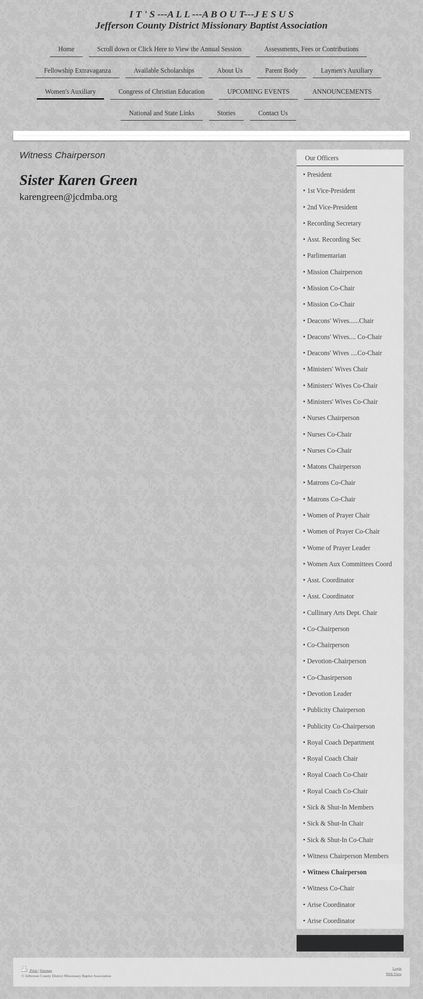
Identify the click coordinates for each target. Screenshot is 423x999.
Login (397, 968)
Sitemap (46, 970)
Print (29, 970)
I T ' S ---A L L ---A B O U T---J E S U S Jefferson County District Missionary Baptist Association (211, 20)
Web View (394, 974)
